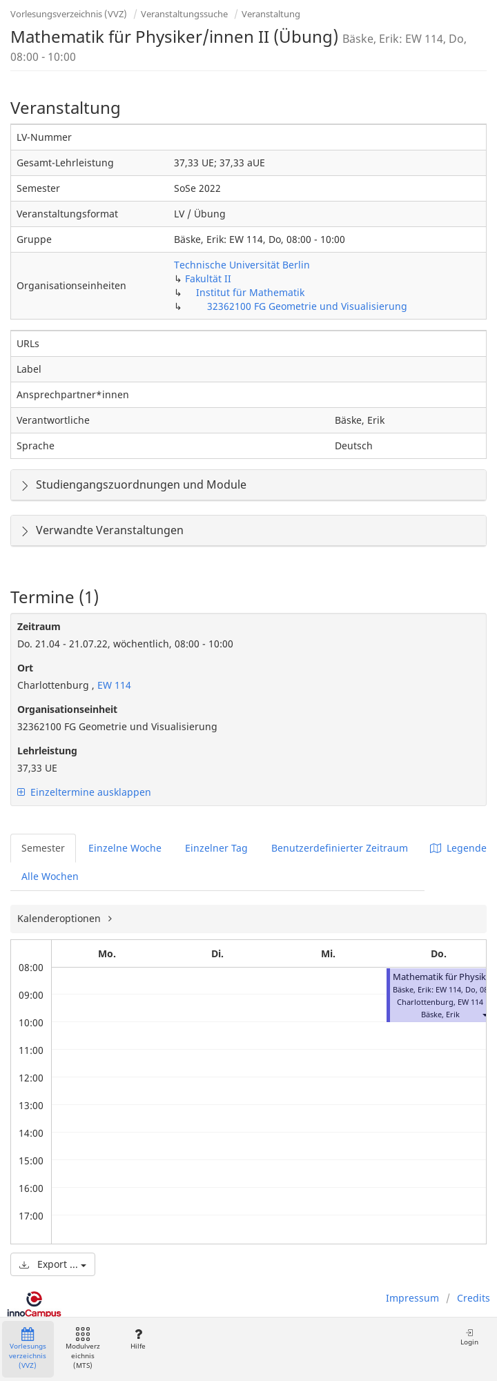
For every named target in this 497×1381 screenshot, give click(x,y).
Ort (25, 667)
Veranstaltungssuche (184, 14)
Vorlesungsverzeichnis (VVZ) (68, 14)
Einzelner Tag (216, 847)
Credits (473, 1297)
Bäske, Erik (440, 1014)
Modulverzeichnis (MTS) (83, 1349)
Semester (43, 847)
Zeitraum (39, 626)
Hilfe (137, 1339)
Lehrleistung (47, 750)
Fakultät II (208, 278)
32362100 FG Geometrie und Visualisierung (307, 306)
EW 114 (113, 685)
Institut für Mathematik (250, 292)
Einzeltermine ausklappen (84, 792)
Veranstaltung (271, 14)
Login (469, 1337)
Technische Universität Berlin (242, 264)
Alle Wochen (50, 876)
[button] (484, 1014)
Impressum (412, 1297)
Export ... (52, 1264)
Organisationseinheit (67, 709)
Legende (458, 847)
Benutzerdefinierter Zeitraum (339, 847)
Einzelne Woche (125, 847)
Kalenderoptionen (60, 918)
